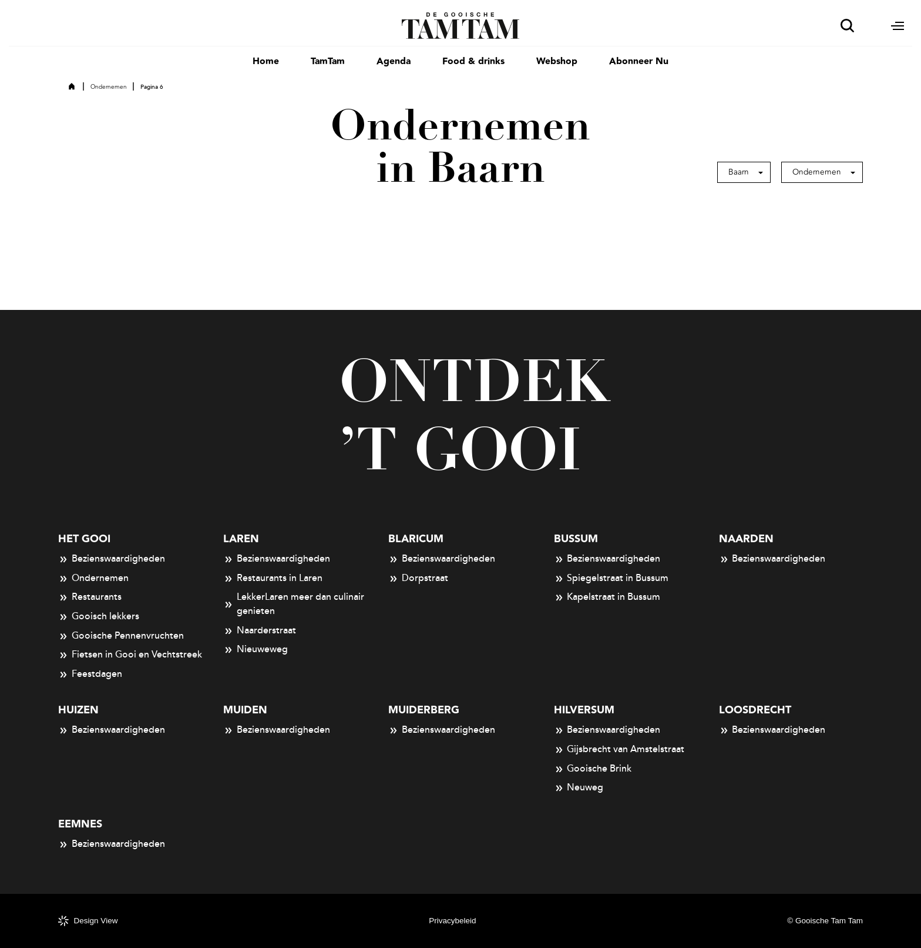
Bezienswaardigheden (111, 559)
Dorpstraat (418, 579)
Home (266, 61)
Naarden (746, 539)
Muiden (245, 710)
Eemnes (80, 824)
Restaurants (90, 597)
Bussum (576, 539)
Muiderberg (423, 710)
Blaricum (415, 539)
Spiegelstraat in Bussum (611, 579)
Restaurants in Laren (272, 579)
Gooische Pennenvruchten (121, 636)
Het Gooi (84, 539)
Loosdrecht (755, 710)
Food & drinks (473, 61)
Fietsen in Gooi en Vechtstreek (130, 655)
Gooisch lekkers (98, 617)
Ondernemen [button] (816, 172)
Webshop (556, 61)
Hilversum (584, 710)
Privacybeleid (452, 920)
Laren (241, 539)
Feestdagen (90, 674)
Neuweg (579, 788)
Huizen (78, 710)
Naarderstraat (259, 631)
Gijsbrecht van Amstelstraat (619, 750)
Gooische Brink (593, 769)
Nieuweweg (255, 650)
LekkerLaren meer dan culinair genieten (293, 604)
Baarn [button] (738, 172)
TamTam (328, 61)
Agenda (394, 61)
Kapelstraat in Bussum (607, 597)
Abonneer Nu (638, 61)
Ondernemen (108, 87)
